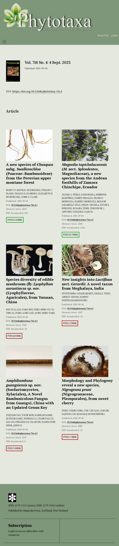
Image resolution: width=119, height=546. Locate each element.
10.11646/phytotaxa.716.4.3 (24, 321)
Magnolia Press (31, 510)
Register (102, 35)
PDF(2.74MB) (70, 436)
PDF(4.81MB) (14, 335)
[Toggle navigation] (4, 42)
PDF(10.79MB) (70, 234)
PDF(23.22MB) (14, 219)
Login (114, 35)
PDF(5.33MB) (70, 323)
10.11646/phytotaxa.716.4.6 (80, 422)
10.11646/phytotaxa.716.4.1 (24, 205)
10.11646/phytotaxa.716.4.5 (24, 433)
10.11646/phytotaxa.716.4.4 (80, 308)
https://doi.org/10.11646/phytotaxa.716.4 (37, 91)
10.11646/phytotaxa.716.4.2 (80, 219)
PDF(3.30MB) (14, 448)
